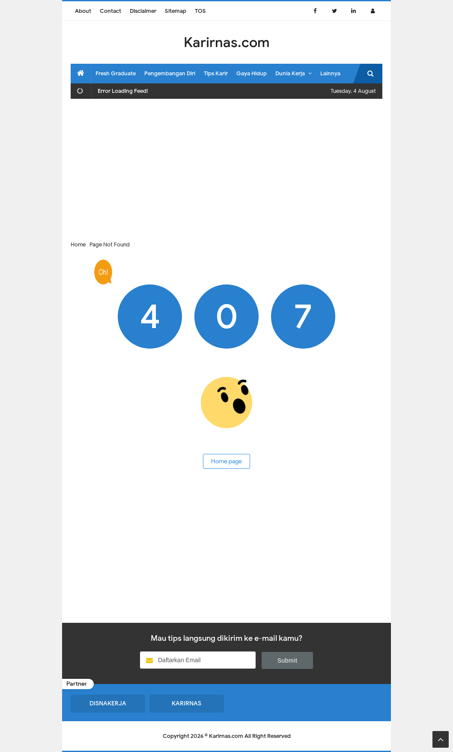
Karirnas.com (226, 736)
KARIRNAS (186, 703)
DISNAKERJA (107, 703)
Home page (226, 461)
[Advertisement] (226, 167)
